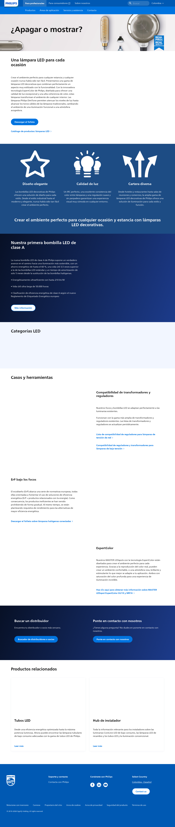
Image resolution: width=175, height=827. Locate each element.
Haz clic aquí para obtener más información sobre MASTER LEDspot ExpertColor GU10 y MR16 (126, 591)
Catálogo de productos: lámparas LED (31, 131)
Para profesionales (34, 3)
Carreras (36, 805)
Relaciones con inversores (18, 805)
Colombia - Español (141, 782)
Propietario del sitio (53, 805)
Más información (23, 308)
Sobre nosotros (82, 3)
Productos (30, 10)
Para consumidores (59, 3)
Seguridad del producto (117, 805)
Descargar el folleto (24, 122)
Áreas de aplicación (49, 10)
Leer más (19, 746)
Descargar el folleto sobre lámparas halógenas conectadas (42, 521)
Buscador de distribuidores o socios (36, 639)
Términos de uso (139, 805)
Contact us (141, 791)
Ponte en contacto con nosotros (113, 639)
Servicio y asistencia (73, 10)
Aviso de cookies (73, 805)
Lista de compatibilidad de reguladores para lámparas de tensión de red (125, 436)
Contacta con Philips (58, 782)
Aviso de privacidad (93, 805)
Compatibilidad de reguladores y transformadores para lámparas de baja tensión (124, 447)
